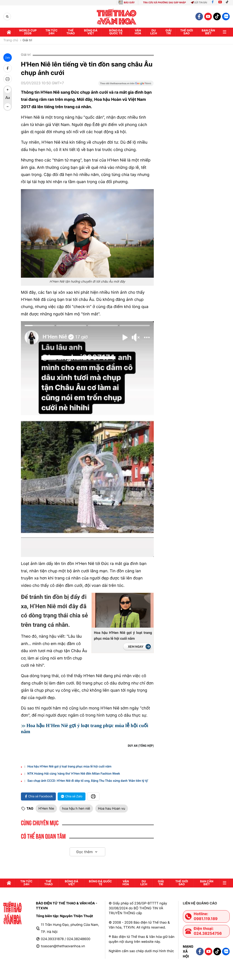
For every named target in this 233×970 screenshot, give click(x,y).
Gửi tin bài (199, 2)
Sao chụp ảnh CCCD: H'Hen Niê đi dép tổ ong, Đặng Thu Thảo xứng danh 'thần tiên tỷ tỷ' (87, 781)
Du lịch (153, 32)
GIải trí (169, 32)
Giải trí (27, 40)
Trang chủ (10, 40)
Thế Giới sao (186, 32)
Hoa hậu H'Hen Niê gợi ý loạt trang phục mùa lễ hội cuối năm (123, 636)
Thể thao (70, 32)
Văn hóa (138, 32)
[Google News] (126, 85)
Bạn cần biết (208, 32)
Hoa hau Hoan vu (111, 808)
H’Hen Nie (46, 808)
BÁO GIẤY (129, 2)
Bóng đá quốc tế (115, 32)
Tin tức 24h (51, 32)
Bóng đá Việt (90, 32)
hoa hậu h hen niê (76, 808)
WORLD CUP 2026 (27, 32)
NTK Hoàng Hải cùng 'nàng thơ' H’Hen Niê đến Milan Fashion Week (73, 774)
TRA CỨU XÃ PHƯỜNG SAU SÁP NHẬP (164, 2)
